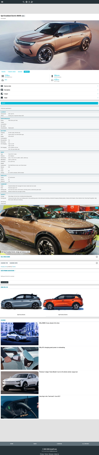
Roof (2, 187)
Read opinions (51, 90)
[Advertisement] (49, 9)
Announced (3, 113)
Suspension (3, 165)
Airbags (2, 196)
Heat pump (3, 142)
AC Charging (3, 143)
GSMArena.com (53, 451)
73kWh (3, 72)
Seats (2, 186)
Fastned (13, 266)
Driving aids (3, 198)
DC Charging (3, 147)
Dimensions (3, 157)
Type (2, 154)
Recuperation (4, 140)
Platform (3, 156)
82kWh (20, 72)
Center (2, 177)
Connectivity (3, 191)
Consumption (4, 138)
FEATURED (3, 320)
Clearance (3, 161)
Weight (2, 163)
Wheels (2, 167)
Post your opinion (4, 282)
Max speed (3, 126)
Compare (51, 94)
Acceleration (3, 124)
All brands (85, 443)
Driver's (2, 179)
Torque (2, 122)
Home (11, 443)
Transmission (4, 127)
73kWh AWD (12, 72)
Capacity (3, 132)
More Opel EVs (4, 287)
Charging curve (4, 266)
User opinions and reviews (8, 270)
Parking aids (3, 189)
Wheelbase (3, 159)
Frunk (2, 170)
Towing (2, 172)
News (35, 443)
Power (2, 120)
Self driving (3, 201)
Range (2, 136)
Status (2, 115)
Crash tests (3, 203)
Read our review (51, 86)
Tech (2, 134)
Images (51, 98)
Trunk (2, 169)
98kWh (27, 72)
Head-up (2, 181)
